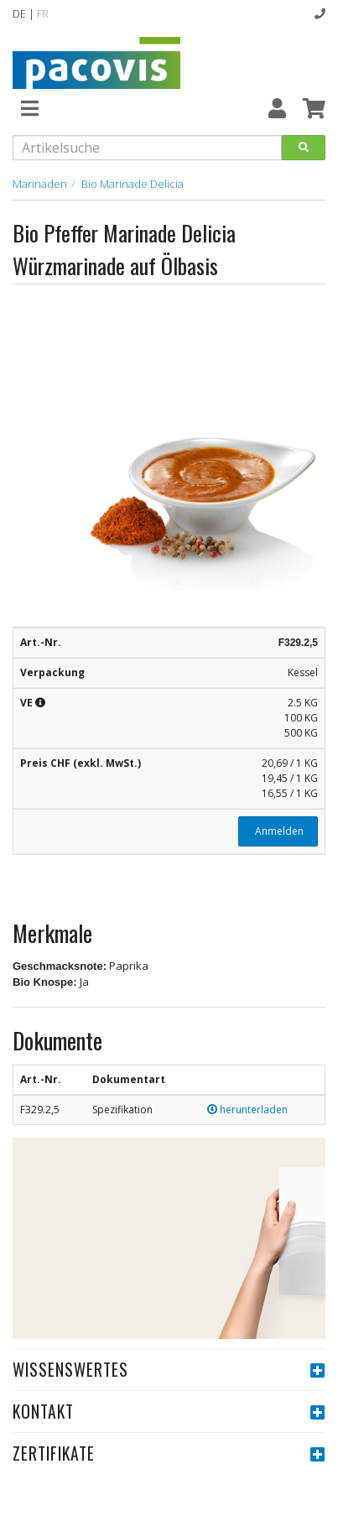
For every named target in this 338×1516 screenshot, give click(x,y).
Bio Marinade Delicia (132, 183)
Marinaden (40, 183)
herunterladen (247, 1109)
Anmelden (278, 831)
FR (43, 13)
